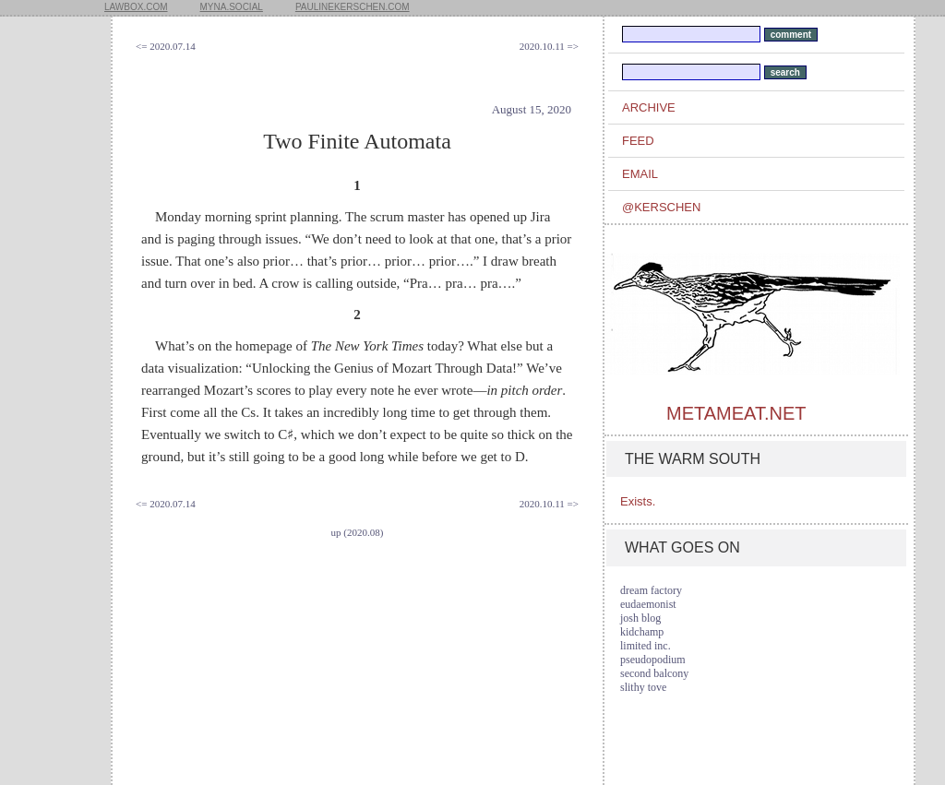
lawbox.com (136, 7)
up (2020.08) (357, 532)
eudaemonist (648, 604)
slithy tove (643, 687)
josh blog (640, 618)
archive (649, 107)
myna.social (231, 7)
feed (638, 141)
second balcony (654, 673)
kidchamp (642, 631)
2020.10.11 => (549, 46)
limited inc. (645, 645)
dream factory (651, 590)
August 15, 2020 (531, 109)
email (640, 174)
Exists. (637, 501)
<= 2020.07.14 (166, 46)
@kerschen (661, 207)
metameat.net (736, 413)
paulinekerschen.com (352, 7)
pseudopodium (653, 659)
